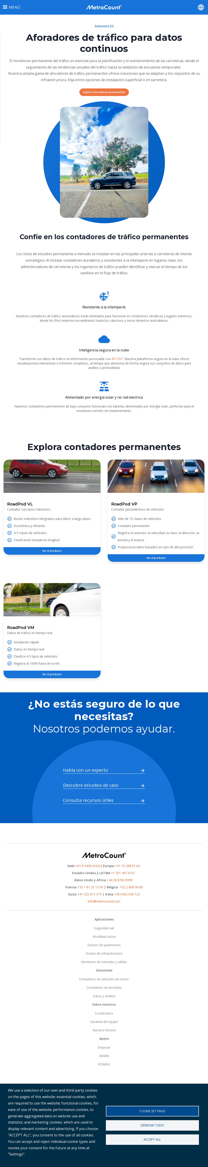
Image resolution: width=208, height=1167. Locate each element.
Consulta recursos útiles (88, 800)
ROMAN (104, 1064)
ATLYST (117, 359)
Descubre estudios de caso (90, 785)
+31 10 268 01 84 (127, 866)
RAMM (104, 1056)
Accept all (152, 1140)
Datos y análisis (104, 996)
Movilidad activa (104, 936)
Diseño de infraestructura (104, 953)
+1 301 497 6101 (123, 873)
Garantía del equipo (104, 1022)
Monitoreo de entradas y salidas (104, 962)
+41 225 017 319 (89, 894)
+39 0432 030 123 (127, 894)
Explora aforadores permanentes (104, 92)
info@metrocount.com (104, 901)
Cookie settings (152, 1111)
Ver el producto (52, 551)
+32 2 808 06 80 (131, 887)
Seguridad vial (104, 928)
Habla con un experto (85, 770)
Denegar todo (152, 1125)
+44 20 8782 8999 (120, 880)
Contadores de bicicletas (104, 987)
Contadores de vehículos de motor (104, 979)
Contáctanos (104, 1013)
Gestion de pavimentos (104, 945)
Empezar (104, 1047)
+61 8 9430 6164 (87, 866)
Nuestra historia (104, 1030)
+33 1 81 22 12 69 (90, 887)
